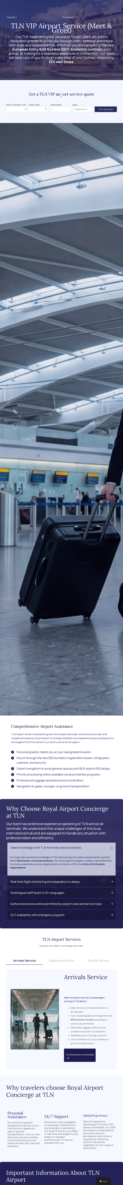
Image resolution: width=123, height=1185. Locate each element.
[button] (54, 6)
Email (75, 105)
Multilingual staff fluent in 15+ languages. (37, 893)
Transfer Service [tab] (98, 960)
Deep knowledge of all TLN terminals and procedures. (46, 847)
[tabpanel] (61, 1019)
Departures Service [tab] (61, 960)
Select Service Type (16, 105)
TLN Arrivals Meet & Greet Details (80, 1056)
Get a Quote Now (105, 109)
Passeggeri (55, 105)
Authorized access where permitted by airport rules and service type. (56, 904)
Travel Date (34, 105)
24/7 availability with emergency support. (37, 915)
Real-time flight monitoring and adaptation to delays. (45, 882)
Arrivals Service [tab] (24, 960)
